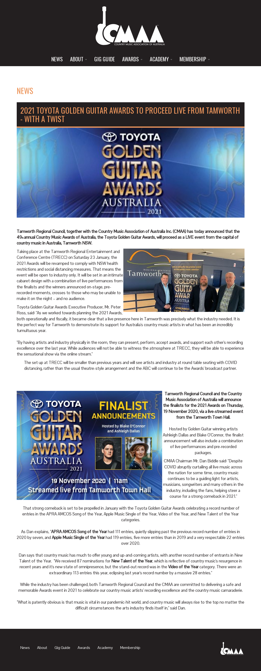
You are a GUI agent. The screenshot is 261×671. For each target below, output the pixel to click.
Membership (195, 59)
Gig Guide (104, 59)
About (78, 59)
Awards (132, 59)
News (57, 59)
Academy (161, 59)
